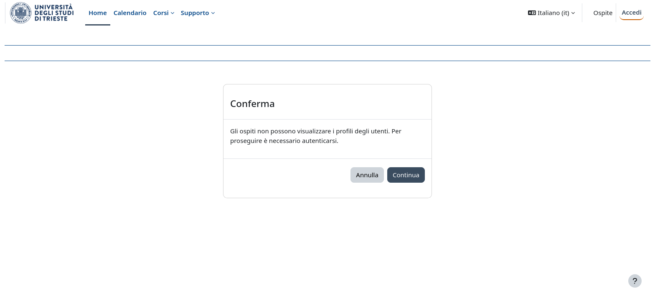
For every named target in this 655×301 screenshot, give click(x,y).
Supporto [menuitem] (195, 12)
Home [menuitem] (98, 12)
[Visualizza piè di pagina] (635, 281)
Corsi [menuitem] (161, 12)
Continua (406, 175)
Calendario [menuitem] (130, 12)
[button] (551, 13)
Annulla (367, 175)
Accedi (632, 12)
